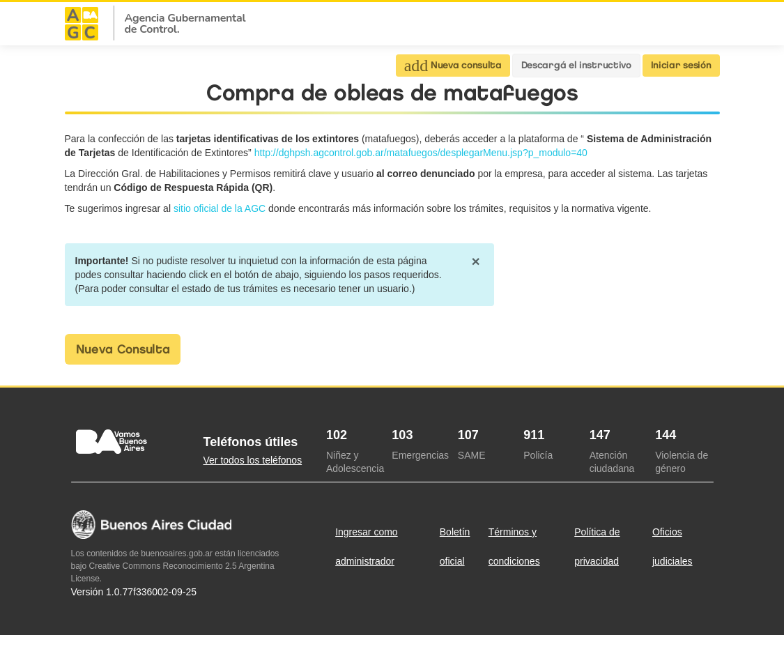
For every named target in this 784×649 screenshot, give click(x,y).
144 (665, 435)
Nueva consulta (453, 65)
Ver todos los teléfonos (252, 460)
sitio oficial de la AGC (221, 208)
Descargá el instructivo (576, 65)
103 (402, 435)
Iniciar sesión (681, 65)
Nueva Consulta (123, 349)
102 (336, 435)
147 (600, 435)
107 (468, 435)
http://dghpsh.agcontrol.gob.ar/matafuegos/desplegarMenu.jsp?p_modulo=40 (420, 152)
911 (533, 435)
